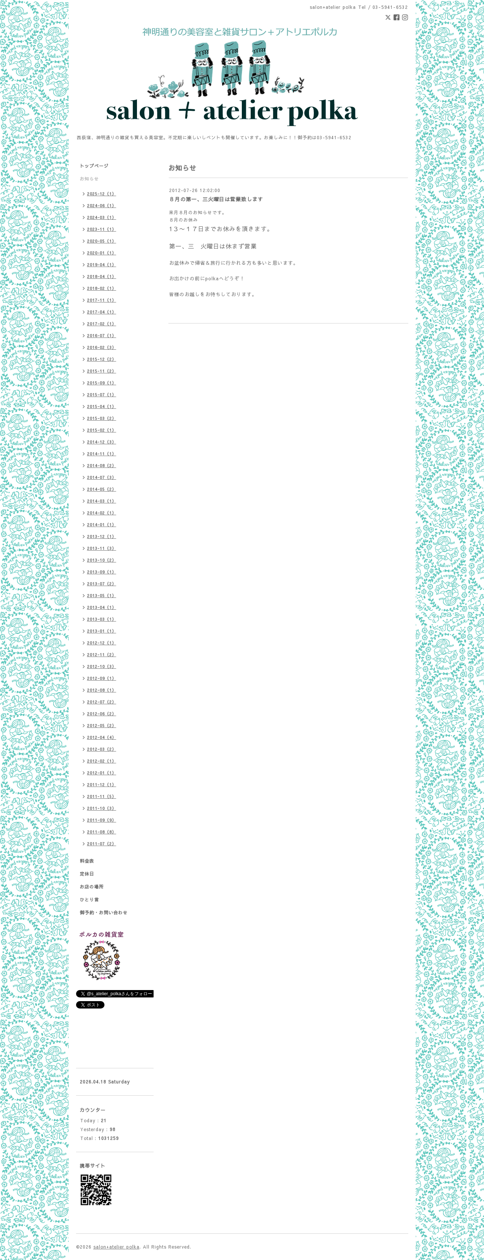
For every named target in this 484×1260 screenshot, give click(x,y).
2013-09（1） (101, 572)
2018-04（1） (101, 276)
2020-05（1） (101, 241)
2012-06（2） (101, 713)
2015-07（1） (101, 394)
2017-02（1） (101, 323)
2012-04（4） (101, 737)
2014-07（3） (101, 477)
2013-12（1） (101, 536)
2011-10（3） (101, 808)
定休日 (87, 874)
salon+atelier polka (116, 1247)
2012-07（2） (101, 702)
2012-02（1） (101, 761)
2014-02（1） (101, 513)
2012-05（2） (101, 725)
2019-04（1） (101, 264)
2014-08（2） (101, 465)
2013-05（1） (101, 595)
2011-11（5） (101, 796)
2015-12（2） (101, 359)
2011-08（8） (101, 832)
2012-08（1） (101, 690)
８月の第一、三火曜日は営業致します (216, 199)
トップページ (94, 166)
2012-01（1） (101, 772)
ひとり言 (89, 900)
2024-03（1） (101, 217)
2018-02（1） (101, 288)
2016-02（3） (101, 347)
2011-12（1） (101, 784)
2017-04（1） (101, 312)
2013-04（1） (101, 607)
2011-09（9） (101, 820)
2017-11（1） (101, 300)
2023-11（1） (101, 229)
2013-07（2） (101, 583)
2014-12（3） (101, 442)
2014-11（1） (101, 453)
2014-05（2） (101, 489)
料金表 (87, 861)
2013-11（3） (101, 548)
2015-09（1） (101, 383)
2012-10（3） (101, 666)
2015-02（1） (101, 430)
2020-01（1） (101, 253)
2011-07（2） (101, 843)
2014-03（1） (101, 501)
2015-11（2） (101, 371)
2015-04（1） (101, 406)
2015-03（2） (101, 418)
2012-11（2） (101, 654)
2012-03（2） (101, 749)
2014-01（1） (101, 524)
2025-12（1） (101, 193)
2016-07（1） (101, 335)
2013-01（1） (101, 631)
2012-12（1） (101, 643)
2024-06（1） (101, 205)
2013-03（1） (101, 619)
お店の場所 (92, 887)
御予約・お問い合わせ (104, 912)
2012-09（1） (101, 678)
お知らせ (89, 179)
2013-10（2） (101, 560)
